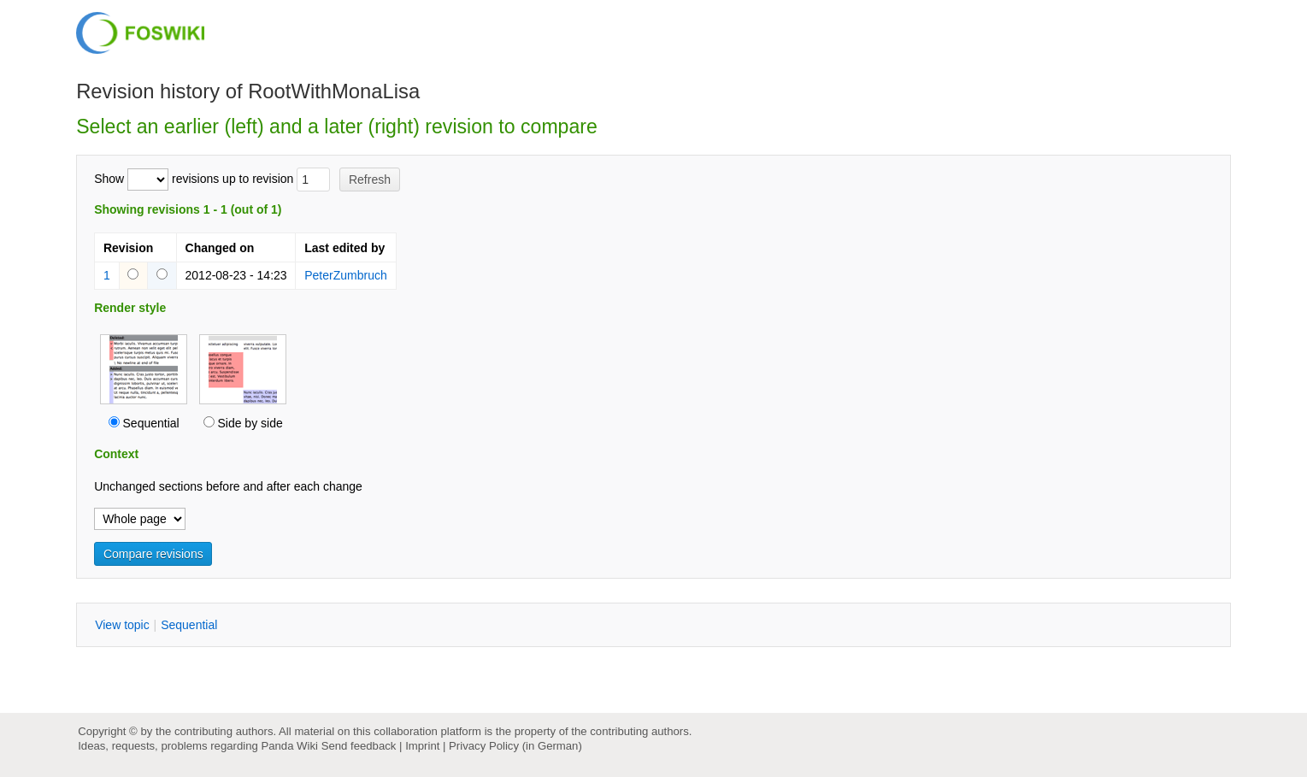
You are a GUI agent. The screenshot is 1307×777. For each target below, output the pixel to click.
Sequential (151, 423)
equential (189, 625)
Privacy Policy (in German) (515, 745)
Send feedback (359, 745)
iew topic (122, 625)
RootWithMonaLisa (334, 91)
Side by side (249, 423)
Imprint (422, 745)
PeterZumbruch (345, 275)
